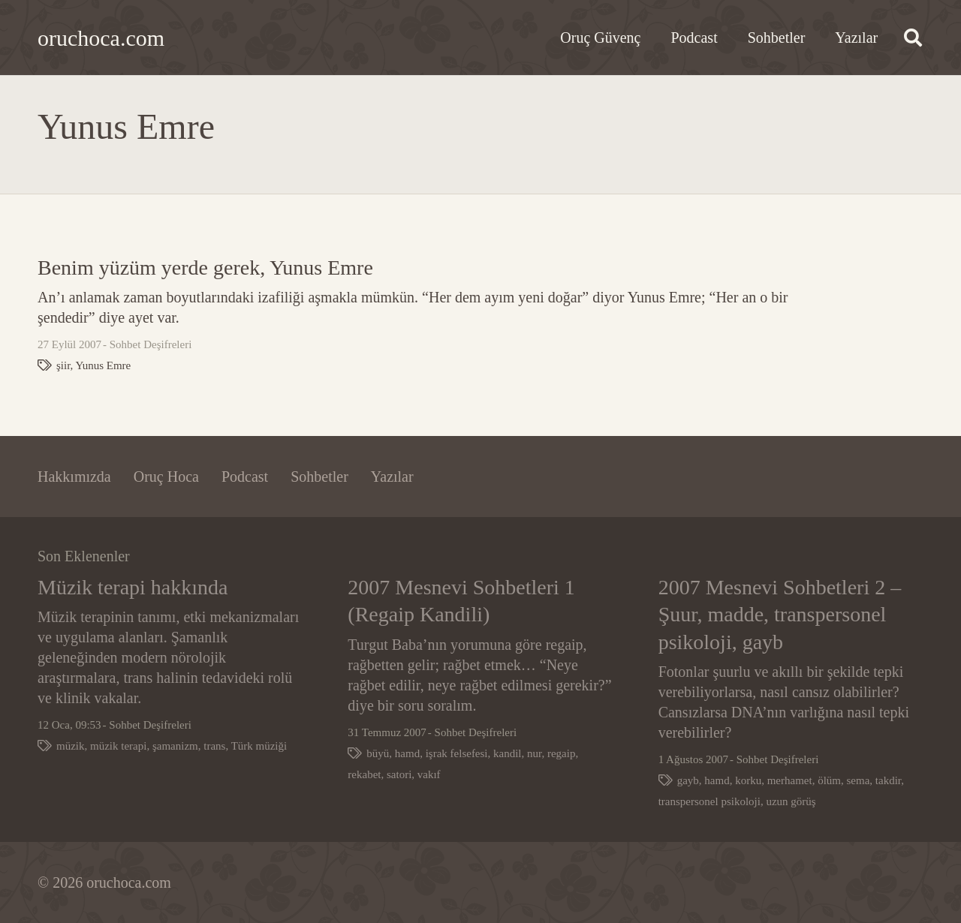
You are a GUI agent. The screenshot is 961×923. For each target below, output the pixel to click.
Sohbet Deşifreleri (151, 344)
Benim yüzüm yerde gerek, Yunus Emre (205, 267)
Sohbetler (319, 476)
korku (748, 780)
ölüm (829, 780)
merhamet (789, 780)
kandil (507, 753)
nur (534, 753)
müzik (70, 746)
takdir (888, 780)
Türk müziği (259, 746)
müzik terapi (118, 746)
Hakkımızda (74, 476)
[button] (912, 37)
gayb (688, 780)
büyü (377, 753)
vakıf (429, 774)
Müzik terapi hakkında (132, 587)
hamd (407, 753)
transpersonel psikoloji (709, 801)
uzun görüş (790, 801)
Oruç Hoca (166, 476)
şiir (63, 365)
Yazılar (392, 476)
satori (399, 774)
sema (857, 780)
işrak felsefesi (457, 753)
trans (214, 746)
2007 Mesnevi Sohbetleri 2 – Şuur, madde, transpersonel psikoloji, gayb (780, 615)
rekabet (364, 774)
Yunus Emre (103, 365)
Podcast (244, 476)
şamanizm (175, 746)
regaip (561, 753)
